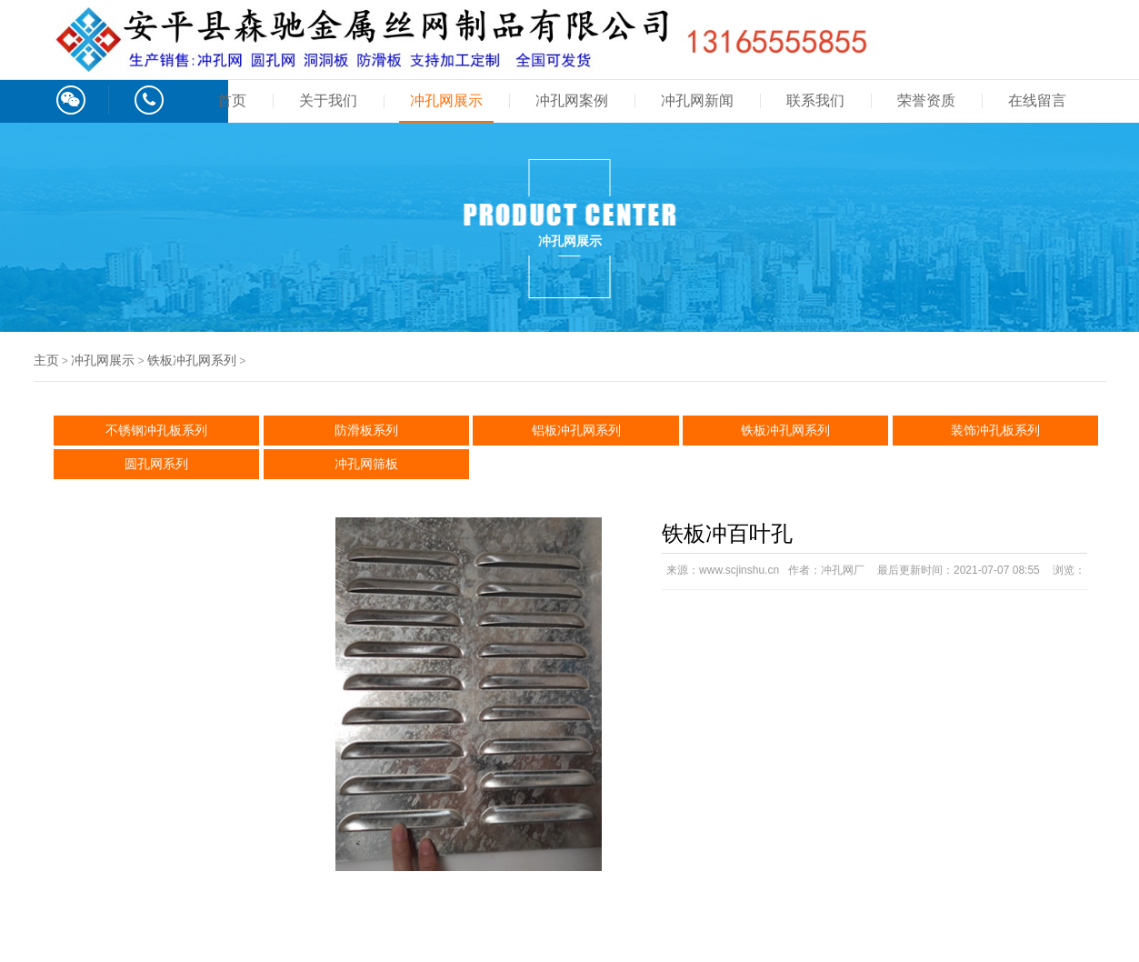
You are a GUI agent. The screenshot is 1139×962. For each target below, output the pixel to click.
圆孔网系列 (156, 463)
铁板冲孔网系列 (191, 360)
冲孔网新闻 (697, 100)
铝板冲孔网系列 (576, 430)
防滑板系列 (366, 430)
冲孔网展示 (446, 100)
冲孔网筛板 (366, 463)
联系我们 (815, 100)
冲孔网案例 (571, 100)
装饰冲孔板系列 (995, 430)
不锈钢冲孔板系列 (156, 430)
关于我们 (328, 100)
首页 (231, 100)
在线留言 (1037, 100)
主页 (46, 360)
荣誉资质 (926, 100)
